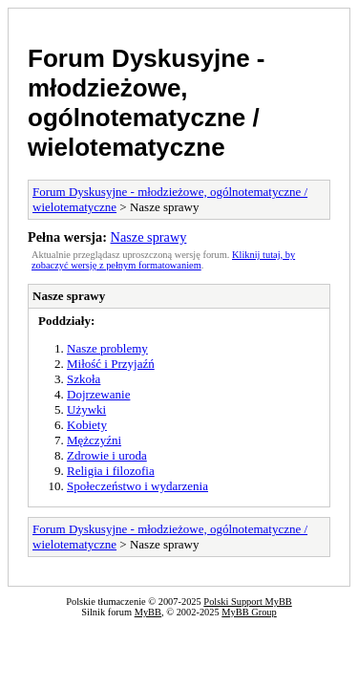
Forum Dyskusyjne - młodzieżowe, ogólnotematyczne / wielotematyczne (146, 102)
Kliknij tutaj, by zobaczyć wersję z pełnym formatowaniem (163, 259)
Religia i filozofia (111, 470)
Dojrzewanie (98, 394)
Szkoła (83, 379)
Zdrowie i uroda (107, 455)
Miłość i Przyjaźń (111, 363)
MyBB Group (248, 612)
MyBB (148, 612)
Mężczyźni (94, 440)
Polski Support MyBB (247, 601)
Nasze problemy (107, 348)
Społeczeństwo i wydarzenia (137, 486)
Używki (86, 409)
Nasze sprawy (149, 237)
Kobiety (87, 425)
